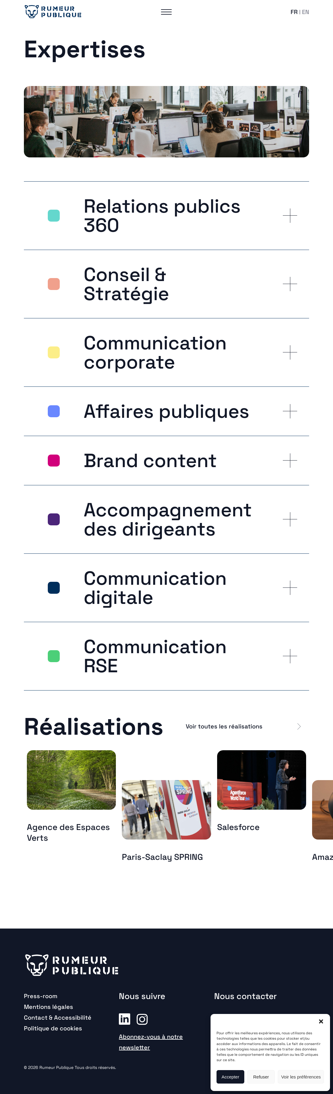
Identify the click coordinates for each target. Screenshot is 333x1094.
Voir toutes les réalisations (224, 726)
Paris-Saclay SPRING (162, 856)
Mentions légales (48, 1007)
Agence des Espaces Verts (68, 832)
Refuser (261, 1076)
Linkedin (124, 1018)
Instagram (142, 1018)
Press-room (40, 996)
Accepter (230, 1076)
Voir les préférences (301, 1076)
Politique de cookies (53, 1028)
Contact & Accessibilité (57, 1017)
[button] (321, 1021)
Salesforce (238, 827)
